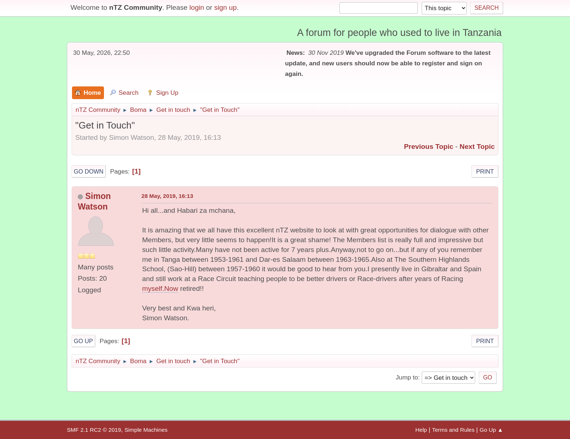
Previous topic (428, 146)
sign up (225, 7)
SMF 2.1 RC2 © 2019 (94, 430)
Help (421, 430)
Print (485, 171)
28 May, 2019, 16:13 (167, 196)
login (196, 7)
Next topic (477, 146)
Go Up (83, 341)
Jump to (407, 377)
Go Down (89, 171)
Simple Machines (145, 430)
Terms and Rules (453, 430)
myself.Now (160, 288)
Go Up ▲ (491, 430)
